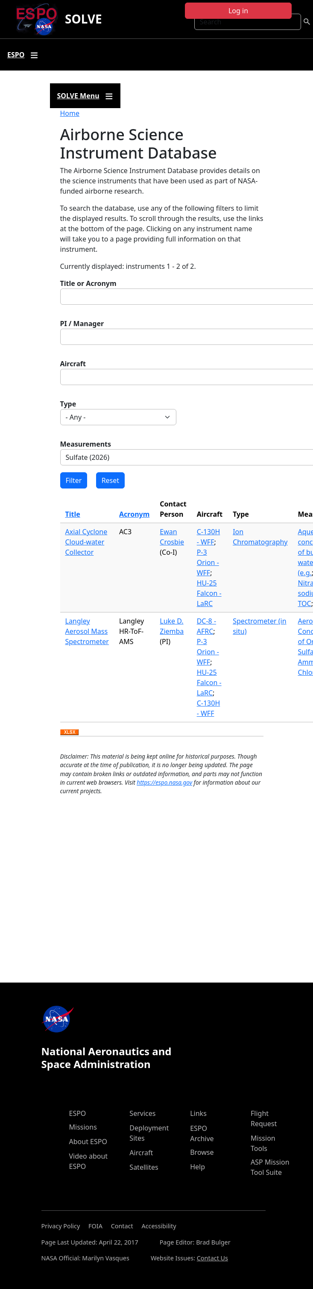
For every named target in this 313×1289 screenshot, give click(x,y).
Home (70, 113)
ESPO (77, 1113)
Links (198, 1113)
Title (72, 514)
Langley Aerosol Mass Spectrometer (87, 631)
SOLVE (83, 19)
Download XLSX (69, 732)
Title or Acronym (88, 283)
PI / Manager (82, 323)
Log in (238, 10)
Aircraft (73, 363)
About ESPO (88, 1141)
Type (68, 404)
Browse (202, 1152)
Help (197, 1166)
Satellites (143, 1167)
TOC (304, 603)
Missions (83, 1127)
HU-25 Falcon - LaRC (209, 593)
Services (142, 1113)
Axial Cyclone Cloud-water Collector (86, 542)
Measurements (85, 444)
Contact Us (212, 1258)
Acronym (134, 514)
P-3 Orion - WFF (208, 562)
